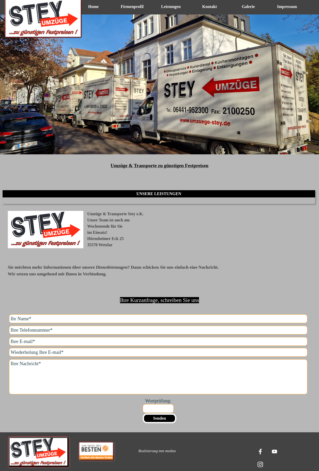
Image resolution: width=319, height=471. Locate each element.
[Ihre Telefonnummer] (158, 330)
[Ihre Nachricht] (158, 376)
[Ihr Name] (158, 318)
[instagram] (260, 464)
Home (93, 6)
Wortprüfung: (158, 400)
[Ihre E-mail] (158, 341)
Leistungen (171, 6)
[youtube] (274, 451)
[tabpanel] (159, 89)
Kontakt (209, 6)
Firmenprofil (132, 6)
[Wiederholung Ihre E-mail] (158, 352)
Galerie (248, 6)
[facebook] (260, 451)
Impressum (287, 6)
